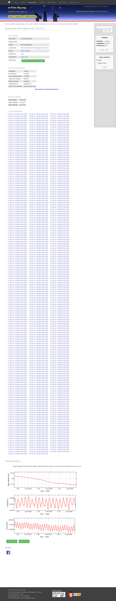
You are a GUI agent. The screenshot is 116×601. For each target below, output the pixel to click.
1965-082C (24, 57)
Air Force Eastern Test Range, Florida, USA (35, 48)
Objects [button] (42, 2)
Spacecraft (18, 16)
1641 (22, 54)
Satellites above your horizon (48, 24)
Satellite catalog (30, 16)
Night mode (101, 63)
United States (25, 51)
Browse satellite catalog (13, 24)
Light (99, 60)
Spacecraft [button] (32, 2)
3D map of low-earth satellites (68, 24)
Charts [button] (23, 2)
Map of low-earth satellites (30, 24)
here (22, 594)
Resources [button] (62, 2)
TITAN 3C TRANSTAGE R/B (38, 190)
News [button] (16, 2)
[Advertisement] (105, 99)
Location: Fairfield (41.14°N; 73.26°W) (96, 6)
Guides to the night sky (17, 12)
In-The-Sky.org (17, 7)
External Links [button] (74, 2)
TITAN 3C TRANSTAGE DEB (17, 114)
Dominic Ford (14, 590)
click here (38, 592)
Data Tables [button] (52, 2)
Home (11, 16)
